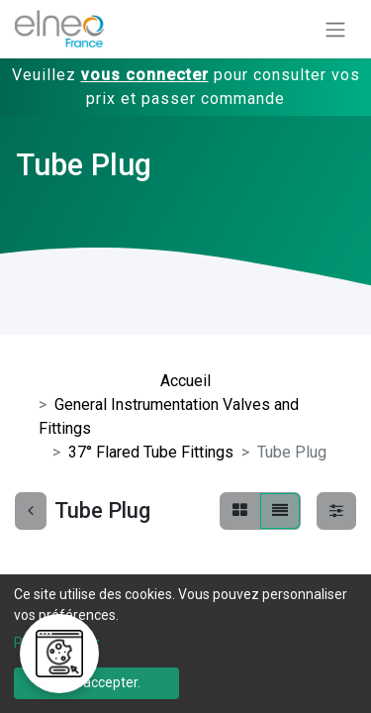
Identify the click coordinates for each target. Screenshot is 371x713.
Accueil (185, 380)
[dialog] (185, 643)
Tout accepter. (95, 682)
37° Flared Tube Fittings (150, 452)
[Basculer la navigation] (335, 29)
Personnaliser (57, 643)
